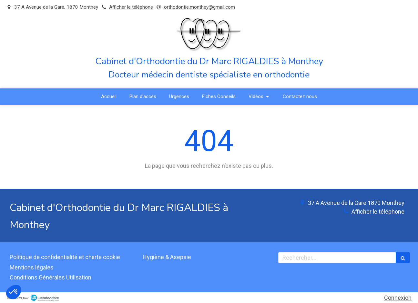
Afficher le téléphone (131, 7)
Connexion (398, 297)
